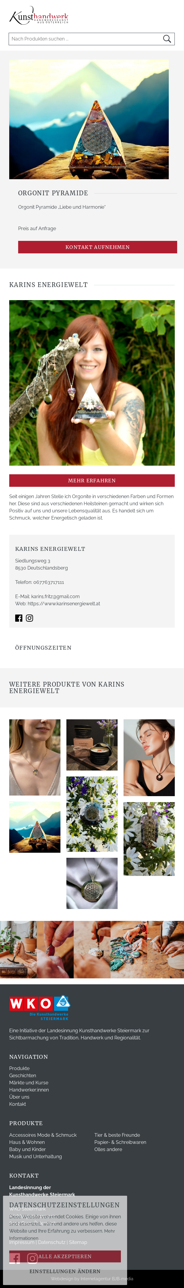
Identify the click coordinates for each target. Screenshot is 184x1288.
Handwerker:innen (29, 1090)
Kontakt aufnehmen (98, 247)
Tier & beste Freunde (117, 1135)
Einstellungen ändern (65, 1271)
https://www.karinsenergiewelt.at (64, 603)
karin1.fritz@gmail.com (55, 596)
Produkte (19, 1068)
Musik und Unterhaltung (35, 1156)
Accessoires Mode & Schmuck (43, 1135)
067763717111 (48, 582)
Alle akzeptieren (65, 1256)
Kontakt (17, 1104)
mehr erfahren (92, 481)
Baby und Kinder (27, 1149)
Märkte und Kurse (28, 1083)
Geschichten (22, 1075)
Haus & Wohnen (27, 1142)
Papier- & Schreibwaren (120, 1142)
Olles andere (108, 1149)
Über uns (19, 1097)
